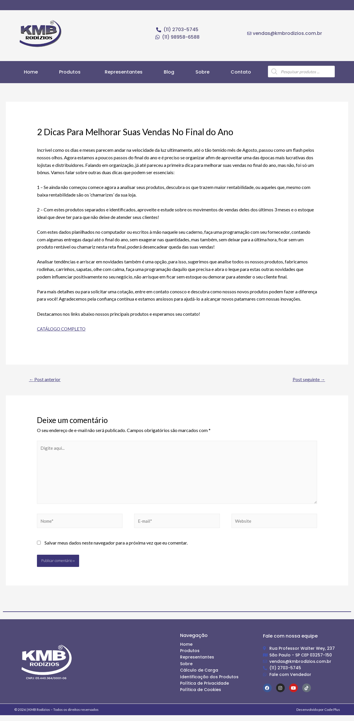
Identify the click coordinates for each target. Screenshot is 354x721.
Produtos (70, 72)
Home (31, 72)
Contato (241, 72)
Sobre (202, 72)
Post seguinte (307, 379)
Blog (169, 72)
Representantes (124, 72)
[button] (71, 72)
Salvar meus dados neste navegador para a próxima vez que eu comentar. (116, 548)
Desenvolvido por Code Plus (318, 715)
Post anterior (47, 379)
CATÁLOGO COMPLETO (63, 328)
